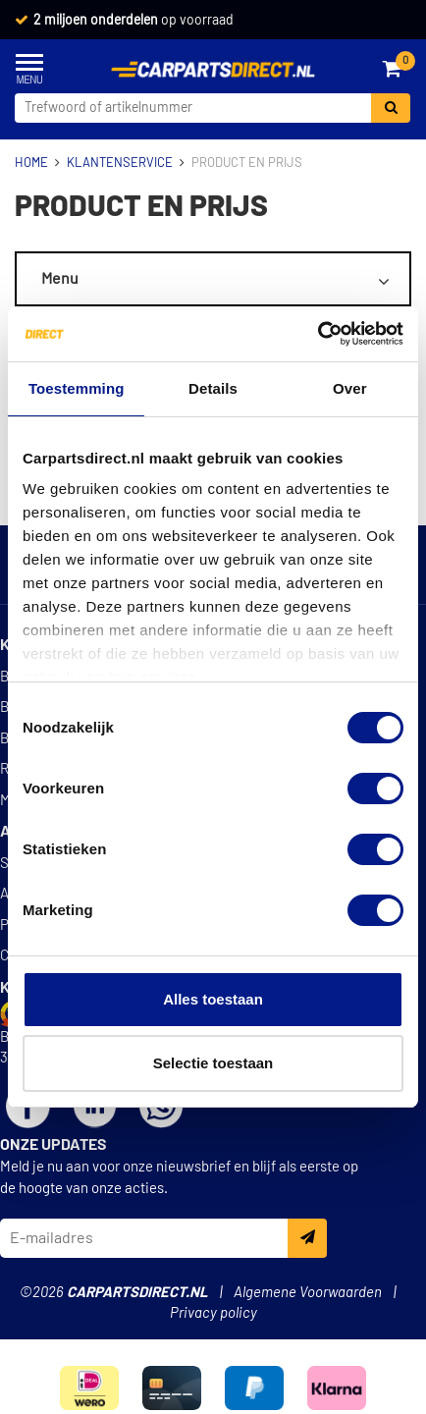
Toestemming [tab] (76, 388)
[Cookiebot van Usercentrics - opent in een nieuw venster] (317, 334)
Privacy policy (213, 1313)
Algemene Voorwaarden (308, 1292)
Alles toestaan (213, 999)
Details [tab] (213, 388)
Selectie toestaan (213, 1063)
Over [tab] (350, 388)
